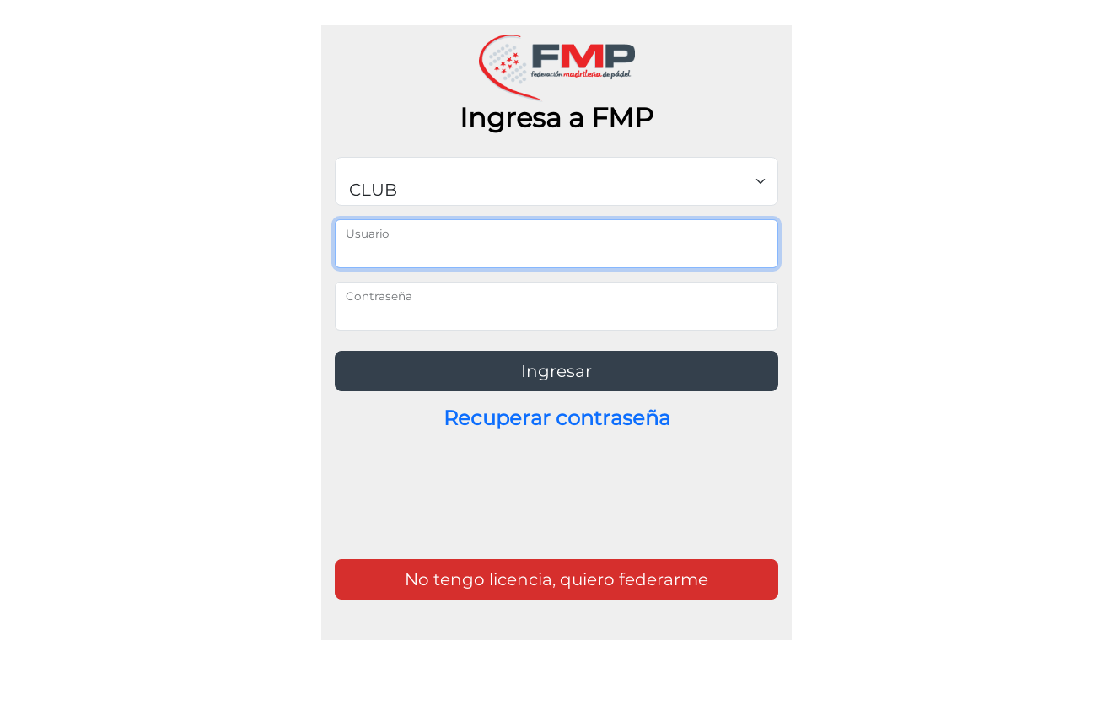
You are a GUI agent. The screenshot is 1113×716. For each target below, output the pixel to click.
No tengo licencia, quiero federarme (556, 579)
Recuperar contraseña (557, 418)
